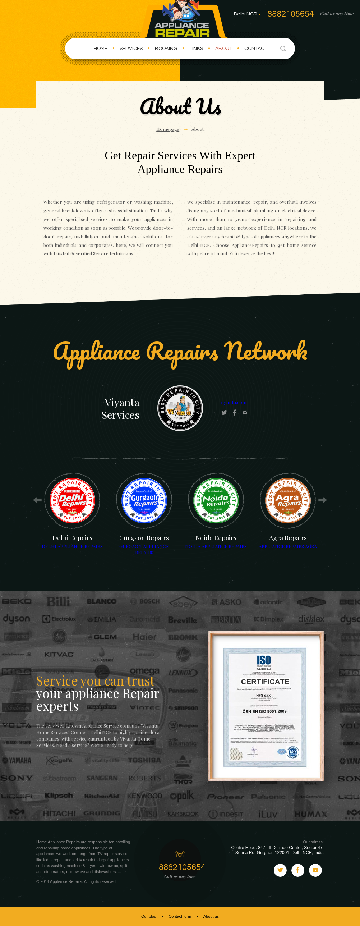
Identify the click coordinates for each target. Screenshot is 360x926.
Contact (255, 48)
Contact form (180, 916)
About (223, 48)
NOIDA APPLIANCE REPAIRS (216, 546)
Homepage (167, 129)
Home (100, 48)
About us (211, 916)
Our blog (148, 916)
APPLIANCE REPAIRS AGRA (288, 546)
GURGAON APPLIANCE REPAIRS (144, 549)
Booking (166, 48)
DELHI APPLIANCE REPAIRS (72, 546)
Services (131, 48)
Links (196, 48)
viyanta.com (233, 402)
